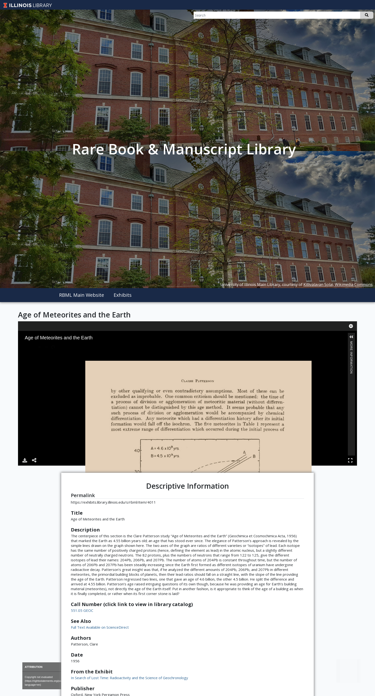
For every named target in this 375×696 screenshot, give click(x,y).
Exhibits (123, 295)
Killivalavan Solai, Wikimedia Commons (338, 284)
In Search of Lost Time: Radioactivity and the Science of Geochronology (129, 677)
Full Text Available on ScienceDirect (100, 627)
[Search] (348, 15)
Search (366, 15)
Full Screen (350, 460)
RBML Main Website (81, 295)
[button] (351, 337)
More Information (351, 343)
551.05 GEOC (82, 610)
